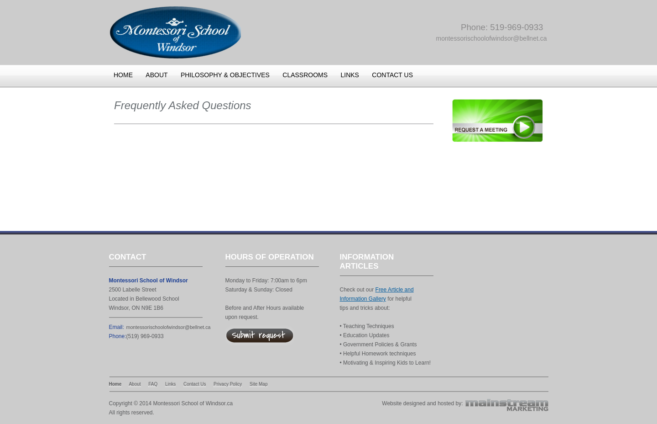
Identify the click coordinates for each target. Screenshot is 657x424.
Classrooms (305, 75)
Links (349, 75)
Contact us (392, 75)
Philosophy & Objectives (225, 75)
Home (123, 75)
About (156, 75)
